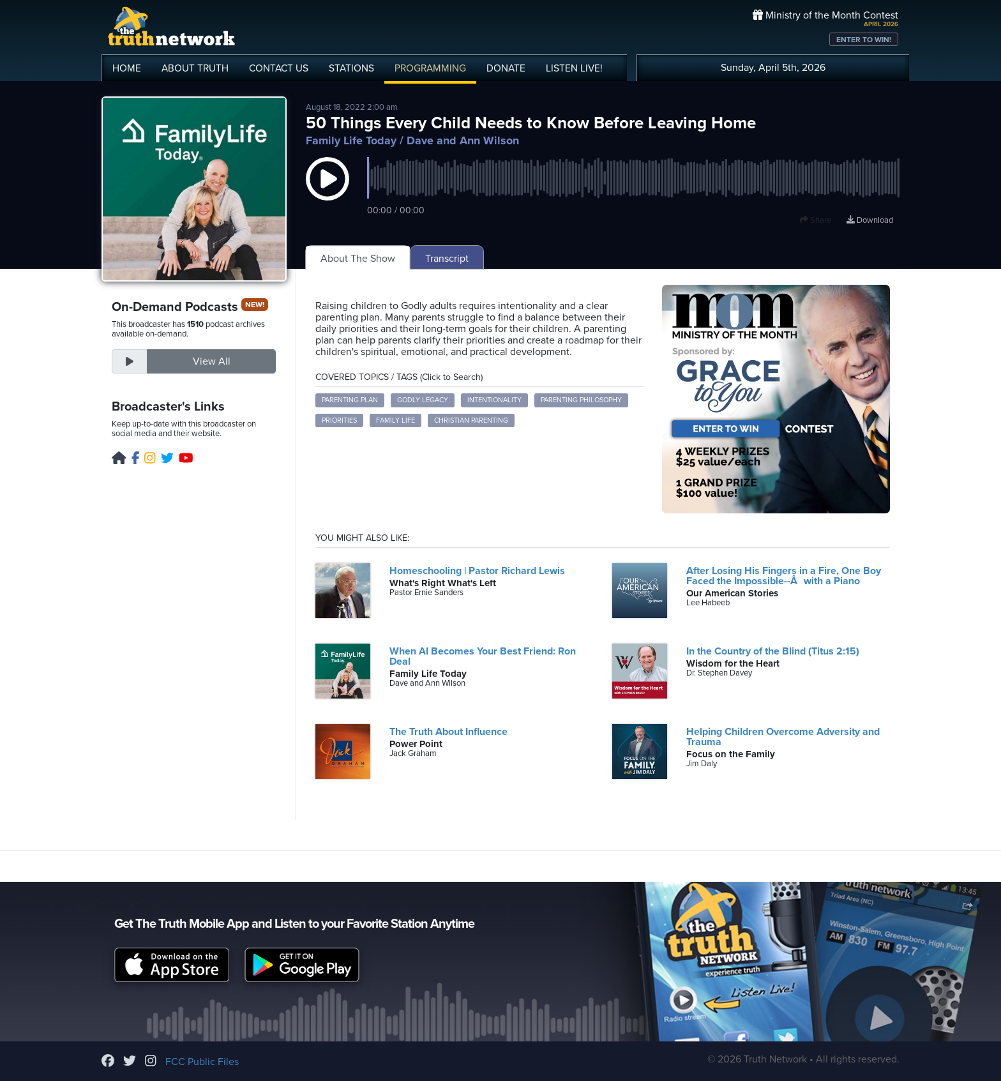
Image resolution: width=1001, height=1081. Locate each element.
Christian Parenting (471, 420)
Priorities (339, 420)
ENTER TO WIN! (863, 39)
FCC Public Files (202, 1061)
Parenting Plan (350, 400)
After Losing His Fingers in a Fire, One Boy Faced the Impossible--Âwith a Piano (783, 575)
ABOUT (195, 68)
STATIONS (351, 68)
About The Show (357, 258)
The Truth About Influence (448, 731)
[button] (327, 191)
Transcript (447, 258)
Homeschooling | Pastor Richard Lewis (477, 570)
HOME (126, 68)
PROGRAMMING (430, 68)
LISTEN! (574, 68)
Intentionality (494, 400)
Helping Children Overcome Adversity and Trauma (783, 736)
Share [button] (815, 220)
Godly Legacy (422, 400)
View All (211, 361)
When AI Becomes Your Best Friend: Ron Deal (482, 656)
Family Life (395, 420)
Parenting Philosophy (581, 400)
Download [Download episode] (870, 220)
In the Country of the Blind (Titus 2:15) (772, 651)
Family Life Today (351, 140)
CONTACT (278, 68)
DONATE (505, 68)
